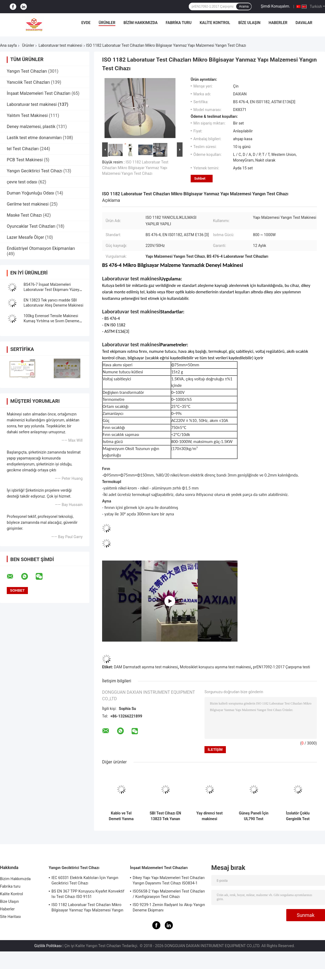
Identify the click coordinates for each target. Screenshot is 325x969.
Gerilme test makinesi (27, 204)
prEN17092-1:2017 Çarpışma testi (281, 667)
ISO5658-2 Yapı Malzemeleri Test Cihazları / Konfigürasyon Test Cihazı (169, 894)
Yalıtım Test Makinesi (27, 115)
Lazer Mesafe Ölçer (25, 237)
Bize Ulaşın (249, 23)
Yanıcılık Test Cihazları (28, 82)
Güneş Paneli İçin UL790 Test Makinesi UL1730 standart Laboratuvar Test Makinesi (254, 816)
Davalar (303, 23)
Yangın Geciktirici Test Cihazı (34, 170)
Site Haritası (10, 916)
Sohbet (199, 178)
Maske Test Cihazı (24, 215)
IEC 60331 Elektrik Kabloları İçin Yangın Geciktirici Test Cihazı (84, 880)
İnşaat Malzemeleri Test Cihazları (38, 93)
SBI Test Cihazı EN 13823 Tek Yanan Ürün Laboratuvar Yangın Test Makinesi (165, 816)
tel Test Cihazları (23, 148)
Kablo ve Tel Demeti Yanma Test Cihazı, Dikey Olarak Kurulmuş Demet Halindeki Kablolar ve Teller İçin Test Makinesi (121, 816)
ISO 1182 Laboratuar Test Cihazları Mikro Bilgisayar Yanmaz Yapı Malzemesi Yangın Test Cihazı (135, 168)
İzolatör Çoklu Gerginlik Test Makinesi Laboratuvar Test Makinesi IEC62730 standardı (297, 816)
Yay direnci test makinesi (209, 816)
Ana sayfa (8, 45)
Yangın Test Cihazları (27, 71)
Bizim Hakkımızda (140, 23)
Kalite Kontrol (215, 23)
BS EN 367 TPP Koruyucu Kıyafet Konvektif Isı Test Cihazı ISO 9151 (87, 894)
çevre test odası (22, 182)
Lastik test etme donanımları (34, 137)
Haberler (278, 23)
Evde (85, 23)
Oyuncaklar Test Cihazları (31, 226)
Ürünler (107, 23)
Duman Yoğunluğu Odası (30, 193)
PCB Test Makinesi (25, 159)
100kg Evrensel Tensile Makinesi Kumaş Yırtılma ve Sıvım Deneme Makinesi (51, 321)
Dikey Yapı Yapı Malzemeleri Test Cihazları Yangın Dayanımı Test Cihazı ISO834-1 (169, 880)
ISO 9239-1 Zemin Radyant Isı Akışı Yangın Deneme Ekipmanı (169, 907)
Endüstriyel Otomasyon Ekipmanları (41, 248)
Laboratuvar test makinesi (60, 45)
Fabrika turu (178, 23)
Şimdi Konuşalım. (275, 6)
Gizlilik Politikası (47, 946)
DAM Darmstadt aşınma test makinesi (146, 667)
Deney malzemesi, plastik (31, 126)
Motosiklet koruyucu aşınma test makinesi (215, 667)
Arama (243, 6)
